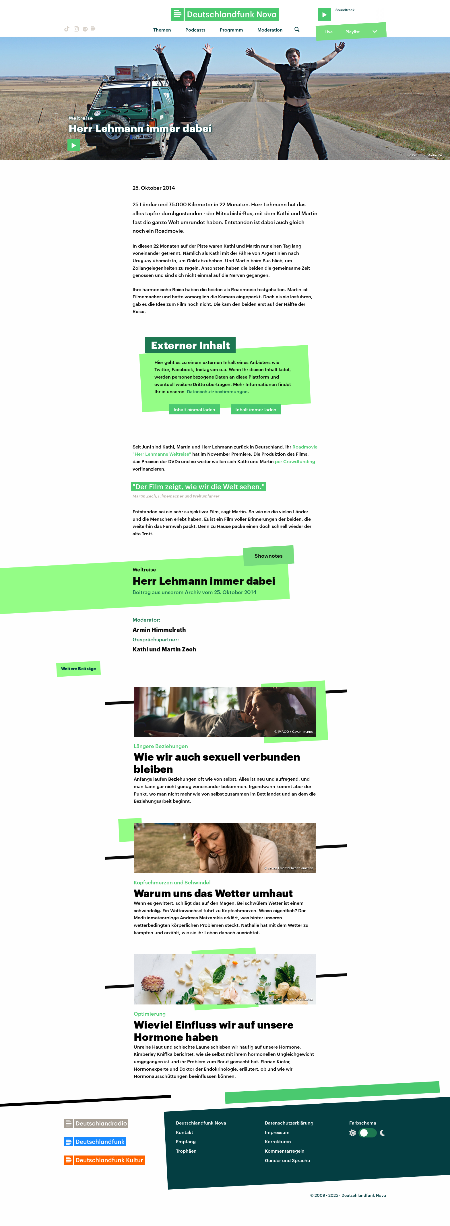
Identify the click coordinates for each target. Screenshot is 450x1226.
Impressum (277, 1132)
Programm (231, 29)
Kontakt (184, 1132)
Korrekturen (278, 1141)
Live (329, 31)
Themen (162, 29)
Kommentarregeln (284, 1150)
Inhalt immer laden (255, 409)
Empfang (186, 1141)
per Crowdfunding (295, 461)
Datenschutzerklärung (289, 1122)
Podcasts (195, 29)
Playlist (353, 31)
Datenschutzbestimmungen (217, 391)
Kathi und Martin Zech (428, 155)
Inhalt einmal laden (194, 409)
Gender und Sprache (287, 1160)
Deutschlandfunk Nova (201, 1122)
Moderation (270, 29)
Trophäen (186, 1150)
